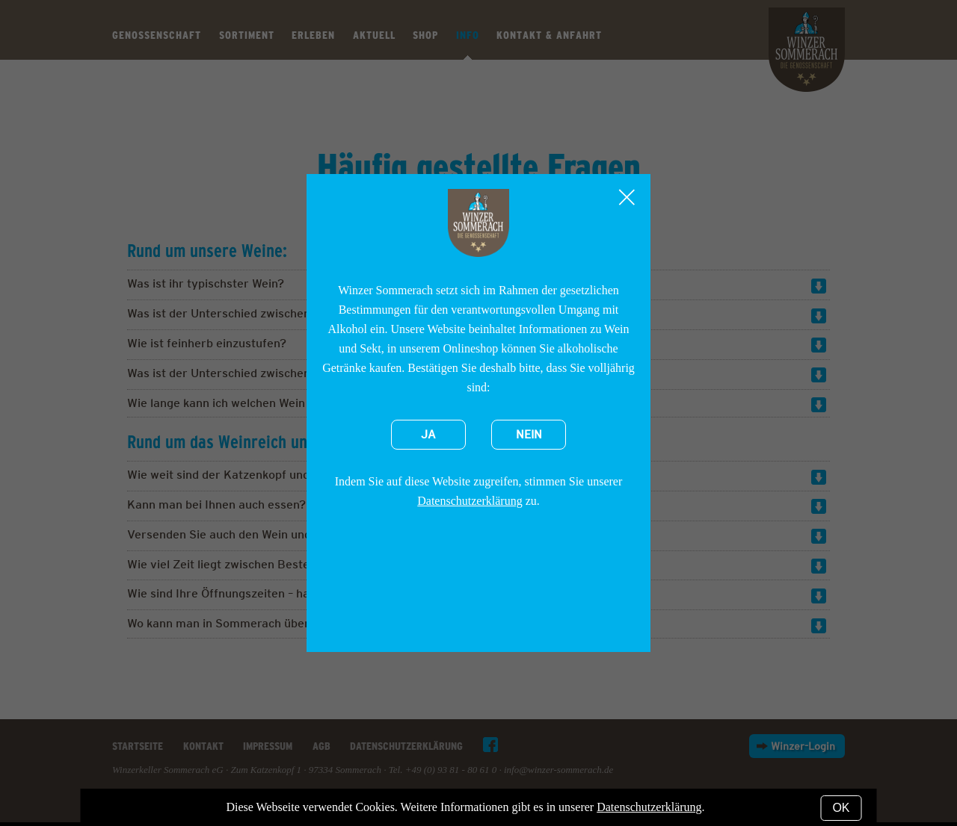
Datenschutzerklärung (469, 500)
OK (840, 807)
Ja (428, 434)
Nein (529, 434)
